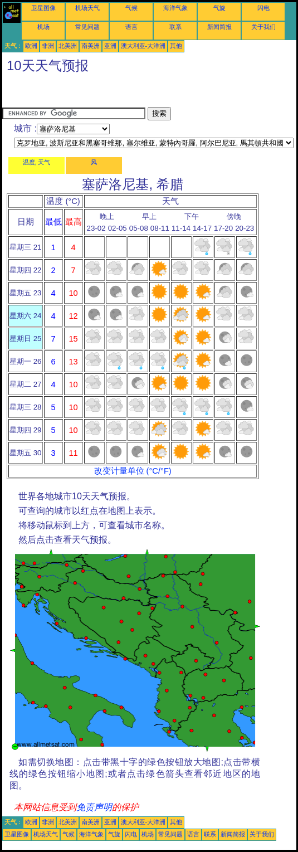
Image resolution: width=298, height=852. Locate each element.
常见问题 (87, 26)
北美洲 (67, 45)
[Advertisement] (91, 93)
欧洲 (31, 45)
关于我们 (263, 26)
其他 (176, 45)
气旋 (219, 7)
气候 (131, 7)
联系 (175, 26)
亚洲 (110, 45)
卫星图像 (43, 7)
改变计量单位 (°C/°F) (133, 470)
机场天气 (87, 7)
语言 (131, 26)
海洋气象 (175, 7)
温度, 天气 (37, 162)
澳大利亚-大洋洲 (143, 45)
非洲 (48, 45)
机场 (43, 26)
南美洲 (90, 45)
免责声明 (94, 807)
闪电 (263, 7)
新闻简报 (219, 26)
